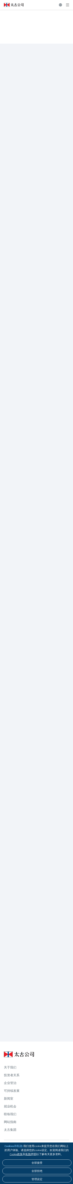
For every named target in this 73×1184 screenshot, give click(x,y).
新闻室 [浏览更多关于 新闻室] (8, 1098)
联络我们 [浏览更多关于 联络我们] (10, 1114)
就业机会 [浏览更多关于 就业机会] (10, 1106)
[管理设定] (36, 1179)
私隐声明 (30, 1154)
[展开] (67, 5)
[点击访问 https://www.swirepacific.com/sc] (12, 5)
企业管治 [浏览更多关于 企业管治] (10, 1083)
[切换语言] (60, 5)
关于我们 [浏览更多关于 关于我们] (10, 1067)
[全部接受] (36, 1162)
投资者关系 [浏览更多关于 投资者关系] (11, 1075)
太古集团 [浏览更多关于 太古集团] (10, 1130)
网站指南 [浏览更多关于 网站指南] (10, 1122)
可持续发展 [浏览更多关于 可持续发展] (11, 1091)
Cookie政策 (16, 1154)
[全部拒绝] (36, 1171)
